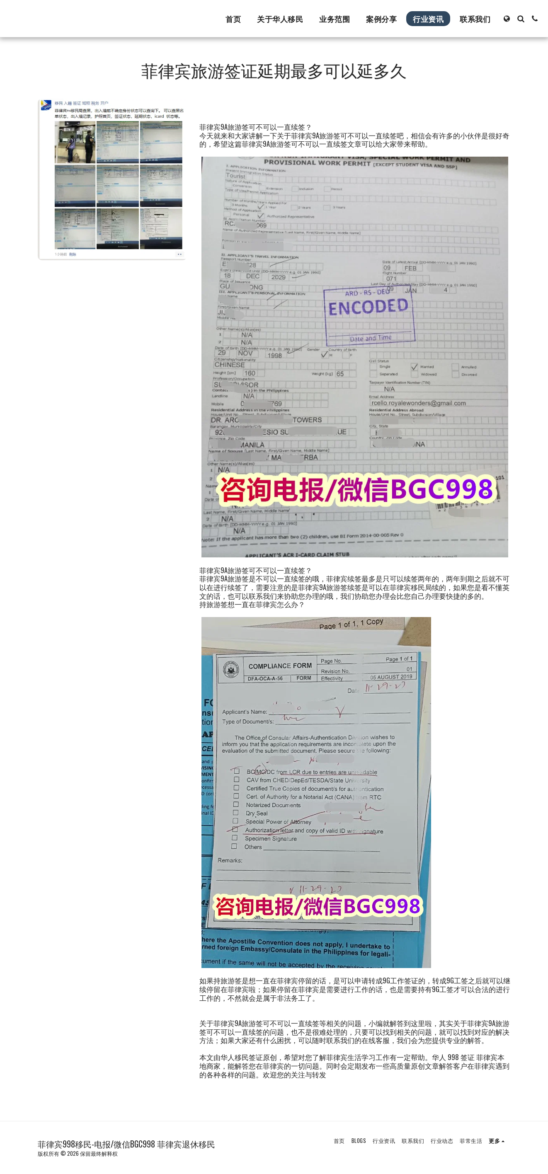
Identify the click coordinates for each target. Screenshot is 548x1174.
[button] (520, 18)
